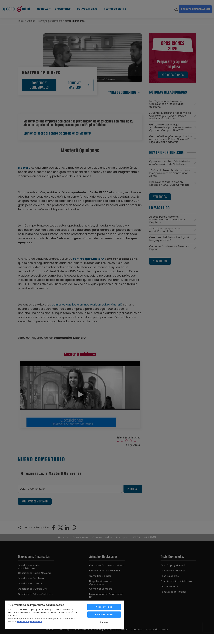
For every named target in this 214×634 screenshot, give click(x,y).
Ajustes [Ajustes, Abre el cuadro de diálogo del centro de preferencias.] (104, 622)
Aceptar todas (104, 606)
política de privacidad (29, 621)
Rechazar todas (104, 614)
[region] (64, 614)
